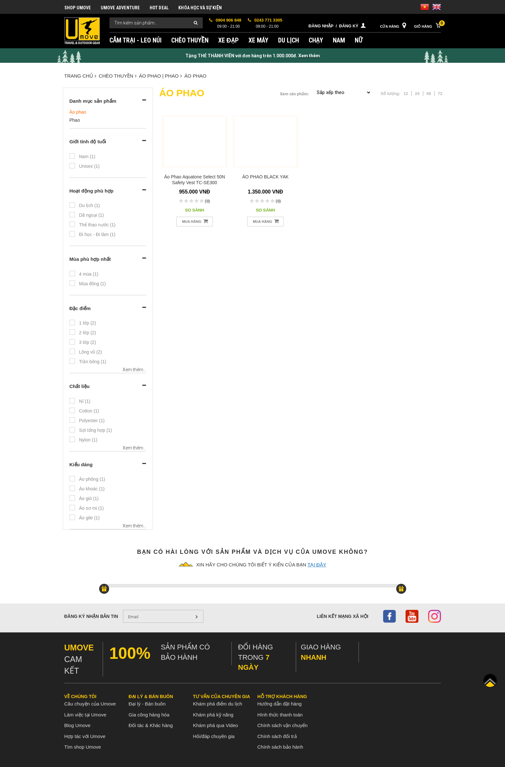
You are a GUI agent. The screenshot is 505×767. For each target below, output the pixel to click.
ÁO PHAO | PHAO (160, 76)
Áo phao (195, 76)
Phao (75, 120)
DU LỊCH (288, 40)
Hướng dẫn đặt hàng (279, 703)
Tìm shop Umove (82, 747)
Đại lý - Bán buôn (147, 703)
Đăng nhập (321, 26)
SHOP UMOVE (77, 7)
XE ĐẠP (228, 40)
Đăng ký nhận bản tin (91, 616)
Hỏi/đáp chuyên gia (214, 736)
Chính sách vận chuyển (282, 725)
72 (440, 93)
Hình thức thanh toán (280, 714)
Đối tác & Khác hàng (151, 725)
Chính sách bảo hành (280, 747)
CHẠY (316, 40)
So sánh (194, 210)
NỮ (358, 40)
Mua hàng (195, 221)
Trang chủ (80, 76)
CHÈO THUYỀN (190, 40)
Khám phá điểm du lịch (217, 703)
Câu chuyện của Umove (90, 703)
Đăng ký (349, 26)
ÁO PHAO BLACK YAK (265, 176)
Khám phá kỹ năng (213, 714)
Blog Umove (77, 725)
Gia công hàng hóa (149, 714)
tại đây (316, 564)
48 (428, 93)
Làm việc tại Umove (85, 714)
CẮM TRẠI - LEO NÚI (135, 40)
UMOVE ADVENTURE (120, 7)
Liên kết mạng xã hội (342, 616)
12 (406, 93)
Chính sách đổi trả (277, 736)
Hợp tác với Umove (85, 736)
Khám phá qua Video (215, 725)
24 (417, 93)
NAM (339, 40)
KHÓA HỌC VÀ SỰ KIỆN (200, 7)
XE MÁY (258, 40)
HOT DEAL (159, 7)
